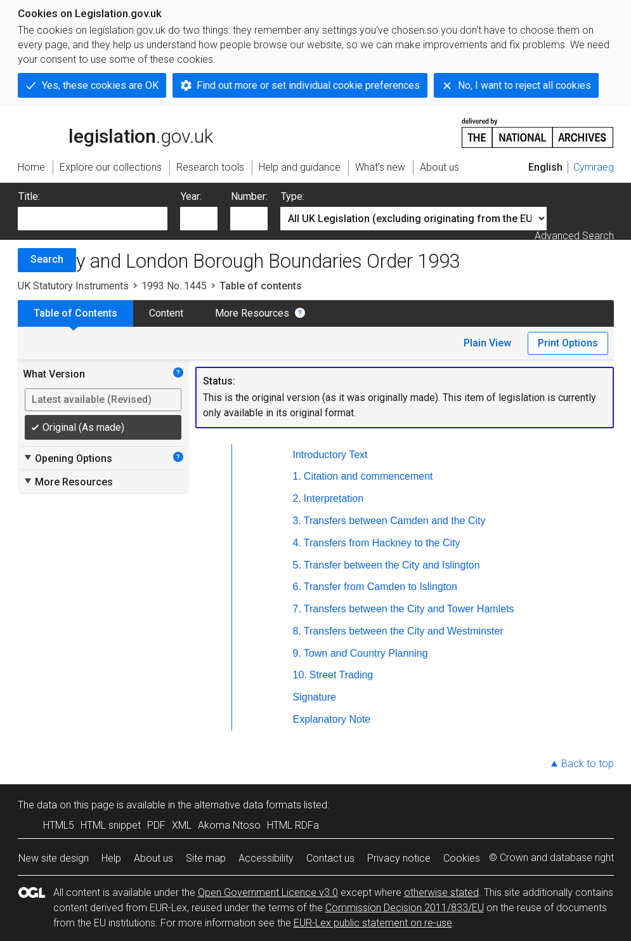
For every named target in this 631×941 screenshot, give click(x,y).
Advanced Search (574, 236)
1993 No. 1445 (174, 286)
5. (297, 565)
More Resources (252, 313)
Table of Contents (75, 313)
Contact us (330, 858)
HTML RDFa (293, 825)
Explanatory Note (332, 719)
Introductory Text (330, 454)
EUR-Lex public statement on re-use (373, 923)
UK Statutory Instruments (73, 286)
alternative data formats (247, 805)
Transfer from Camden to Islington (380, 586)
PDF (156, 825)
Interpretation (333, 498)
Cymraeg (593, 167)
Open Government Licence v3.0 (268, 892)
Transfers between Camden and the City (395, 520)
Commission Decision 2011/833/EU (404, 908)
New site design (53, 858)
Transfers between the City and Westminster (404, 631)
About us (153, 858)
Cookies (461, 858)
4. (297, 542)
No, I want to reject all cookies (524, 85)
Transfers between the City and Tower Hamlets (409, 608)
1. (297, 476)
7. (297, 608)
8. (297, 631)
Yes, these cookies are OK (100, 85)
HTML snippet (111, 825)
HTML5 (58, 825)
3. (297, 520)
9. (297, 653)
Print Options (568, 343)
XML (182, 825)
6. (297, 586)
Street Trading (341, 674)
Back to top (587, 764)
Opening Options (67, 458)
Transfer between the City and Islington (392, 565)
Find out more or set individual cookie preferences (308, 85)
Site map (206, 858)
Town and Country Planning (366, 653)
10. (300, 674)
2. (297, 498)
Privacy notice (399, 858)
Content (166, 313)
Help (111, 858)
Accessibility (266, 858)
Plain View (487, 343)
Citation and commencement (368, 476)
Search (46, 259)
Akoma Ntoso (229, 825)
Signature (315, 697)
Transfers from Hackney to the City (382, 542)
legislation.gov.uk (115, 132)
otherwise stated (441, 892)
